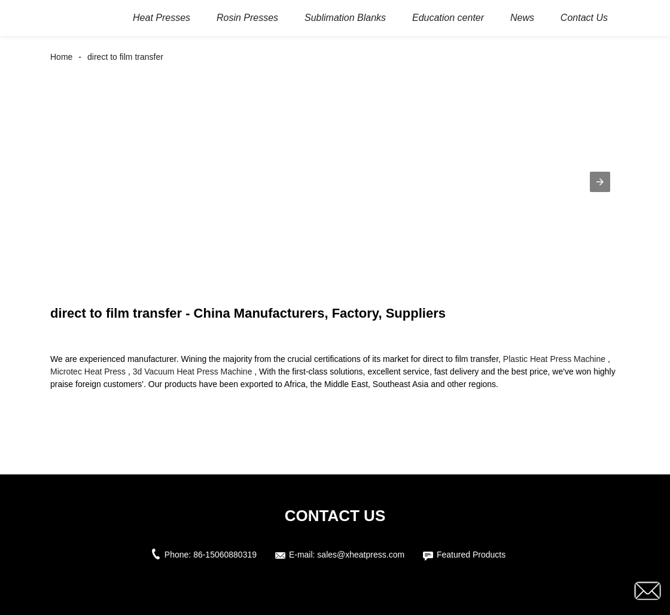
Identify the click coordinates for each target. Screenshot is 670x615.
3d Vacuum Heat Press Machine (192, 371)
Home (61, 57)
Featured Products (471, 554)
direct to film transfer (125, 57)
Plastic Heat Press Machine (554, 359)
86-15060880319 (225, 554)
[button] (600, 182)
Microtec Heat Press (88, 371)
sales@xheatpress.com (360, 554)
